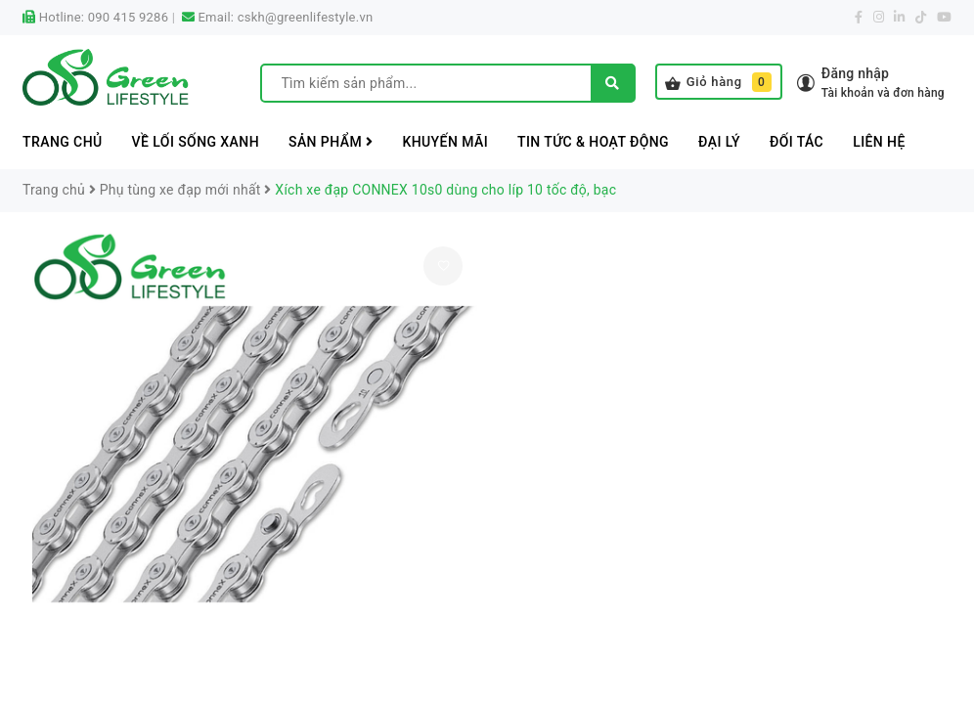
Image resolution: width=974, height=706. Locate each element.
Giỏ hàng (718, 82)
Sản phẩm (330, 142)
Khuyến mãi (445, 142)
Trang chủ (62, 142)
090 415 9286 (128, 17)
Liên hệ (879, 142)
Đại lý (719, 142)
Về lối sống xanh (195, 142)
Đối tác (796, 142)
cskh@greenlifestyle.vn (306, 17)
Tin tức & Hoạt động (593, 142)
